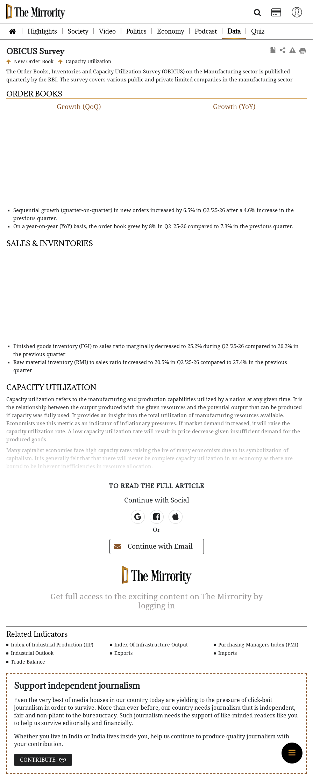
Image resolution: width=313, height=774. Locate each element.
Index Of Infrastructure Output (149, 645)
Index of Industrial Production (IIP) (49, 645)
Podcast (206, 31)
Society (77, 31)
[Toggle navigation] (297, 11)
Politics (136, 31)
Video (107, 31)
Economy (170, 31)
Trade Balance (25, 662)
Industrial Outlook (30, 653)
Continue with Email (153, 546)
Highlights (42, 31)
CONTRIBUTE (43, 760)
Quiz (257, 31)
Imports (225, 653)
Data (234, 31)
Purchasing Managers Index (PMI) (256, 645)
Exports (121, 653)
